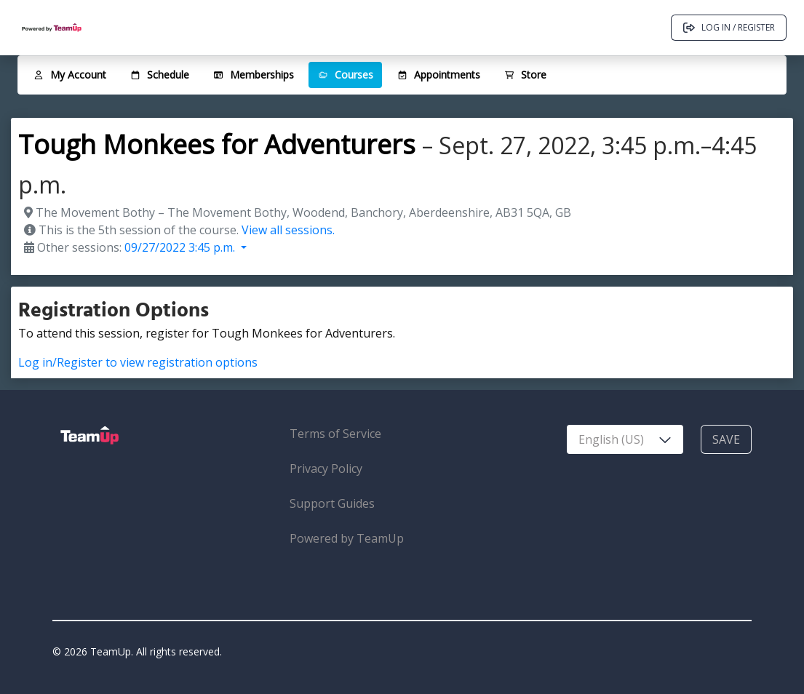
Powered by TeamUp (347, 538)
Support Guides (332, 503)
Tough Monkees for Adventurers (216, 144)
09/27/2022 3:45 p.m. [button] (181, 247)
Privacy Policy (326, 468)
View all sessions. (288, 230)
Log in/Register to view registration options (138, 362)
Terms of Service (335, 434)
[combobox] (625, 439)
